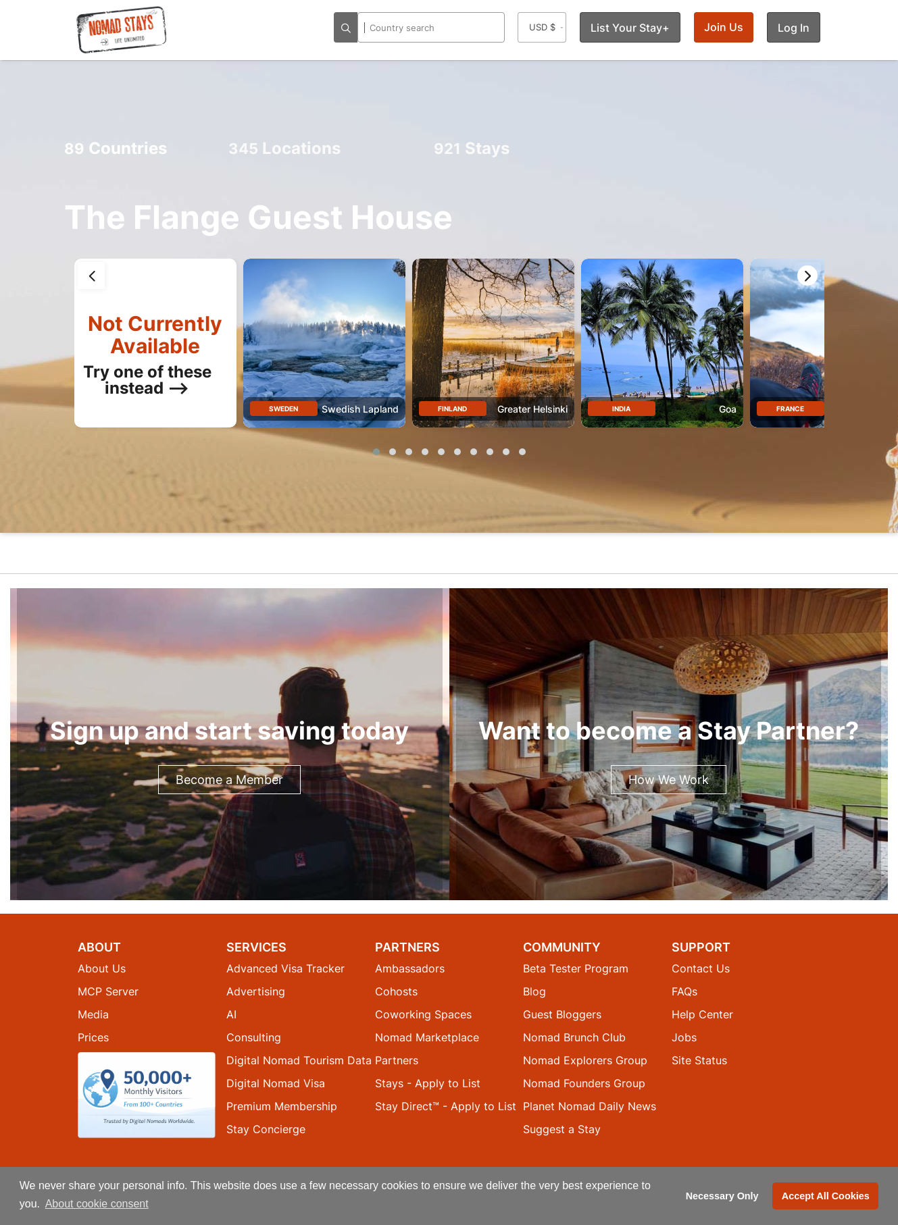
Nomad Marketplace (427, 1037)
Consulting (253, 1037)
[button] (376, 452)
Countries (115, 148)
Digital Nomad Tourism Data (299, 1060)
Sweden (283, 409)
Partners (396, 1060)
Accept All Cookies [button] (826, 1196)
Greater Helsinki (532, 409)
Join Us (723, 27)
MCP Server (108, 991)
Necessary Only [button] (722, 1196)
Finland (452, 409)
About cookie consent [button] (97, 1203)
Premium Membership (281, 1106)
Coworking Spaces (423, 1014)
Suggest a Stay (562, 1129)
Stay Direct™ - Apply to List (445, 1106)
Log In (793, 27)
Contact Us (701, 968)
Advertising (255, 991)
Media (93, 1014)
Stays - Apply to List (427, 1083)
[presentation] (91, 275)
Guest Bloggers (562, 1014)
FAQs (684, 991)
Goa (728, 409)
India (621, 409)
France (790, 409)
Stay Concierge (265, 1129)
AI (231, 1014)
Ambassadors (410, 968)
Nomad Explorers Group (585, 1060)
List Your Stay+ (630, 27)
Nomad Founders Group (584, 1083)
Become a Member (229, 780)
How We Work (668, 780)
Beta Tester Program (575, 968)
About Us (102, 968)
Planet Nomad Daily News (589, 1106)
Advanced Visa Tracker (285, 968)
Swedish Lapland (360, 409)
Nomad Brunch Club (574, 1037)
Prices (93, 1037)
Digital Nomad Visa (275, 1083)
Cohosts (396, 991)
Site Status (699, 1060)
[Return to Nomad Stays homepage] (122, 29)
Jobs (684, 1037)
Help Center (702, 1014)
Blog (534, 991)
